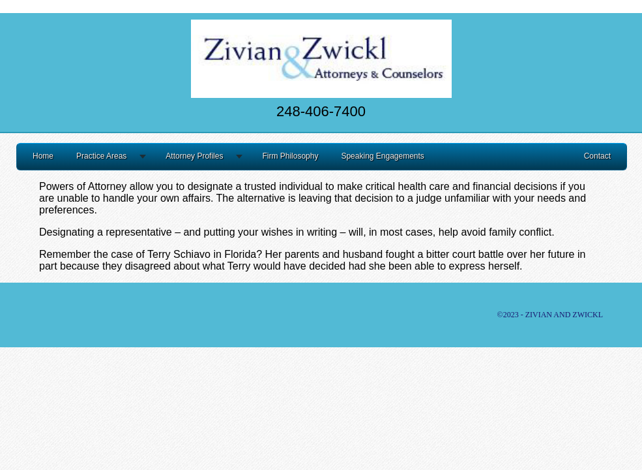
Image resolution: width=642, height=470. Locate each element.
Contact (597, 156)
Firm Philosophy (290, 156)
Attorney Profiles (194, 156)
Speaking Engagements (382, 156)
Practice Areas (101, 156)
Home (43, 156)
